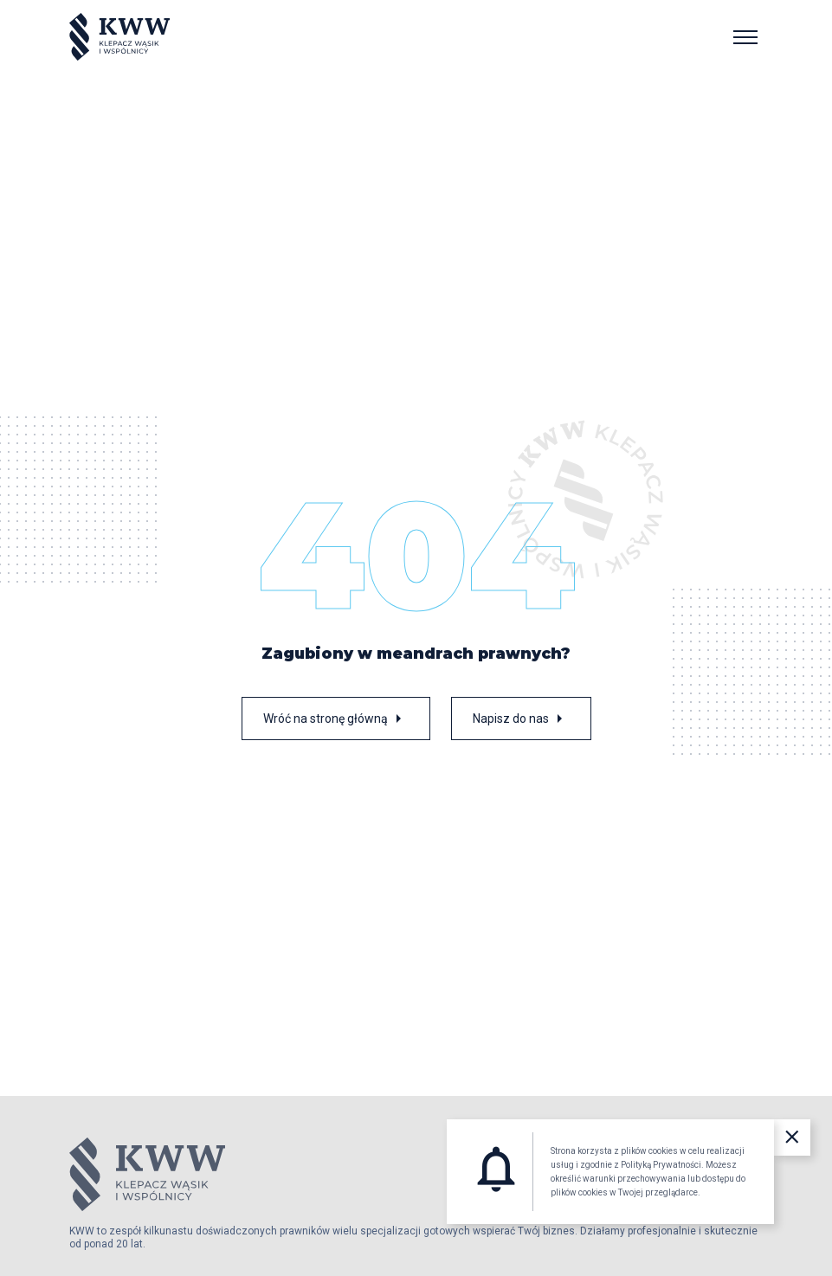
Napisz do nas (521, 718)
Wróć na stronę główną (336, 718)
